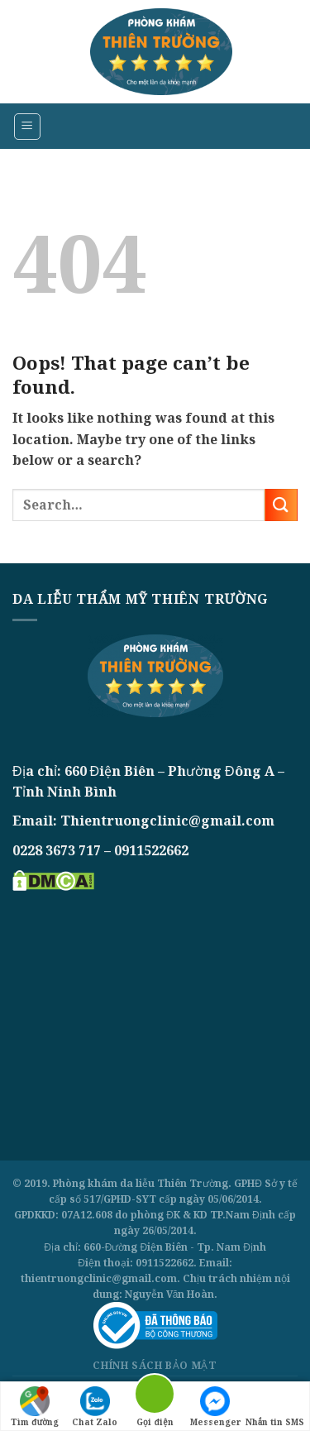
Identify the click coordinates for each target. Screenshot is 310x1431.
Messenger (215, 1407)
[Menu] (27, 126)
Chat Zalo (94, 1407)
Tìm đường (35, 1407)
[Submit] (281, 505)
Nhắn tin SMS (275, 1407)
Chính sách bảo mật (155, 1365)
